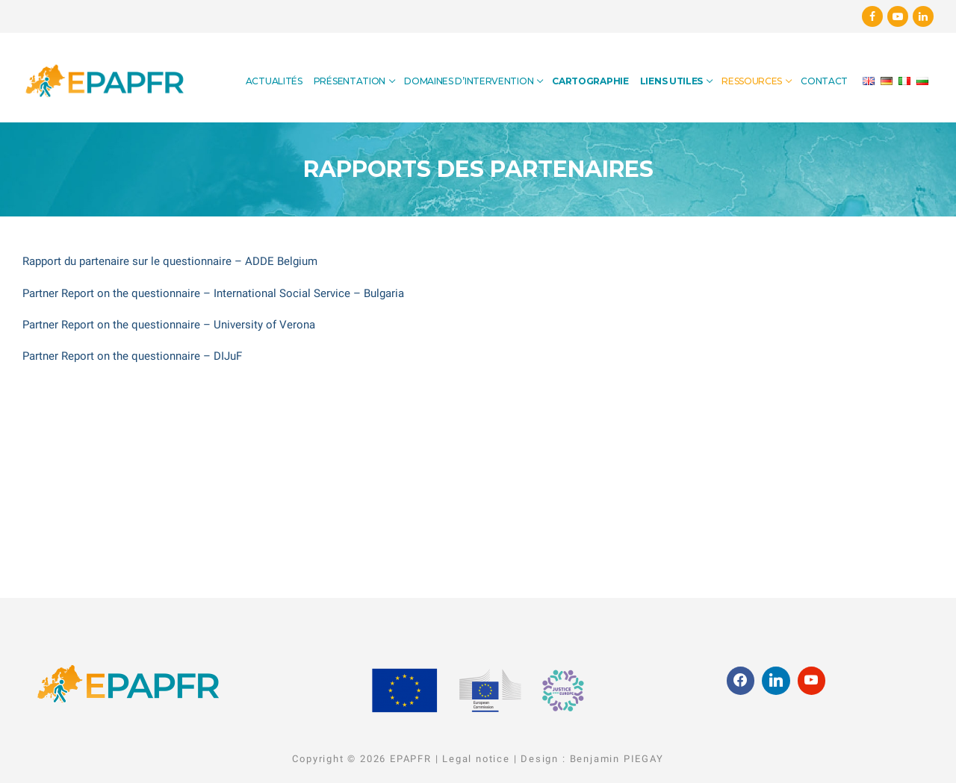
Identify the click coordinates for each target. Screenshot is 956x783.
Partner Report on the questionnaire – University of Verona (168, 324)
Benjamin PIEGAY (617, 758)
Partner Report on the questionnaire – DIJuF (132, 356)
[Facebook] (872, 16)
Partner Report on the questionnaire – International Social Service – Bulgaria (213, 293)
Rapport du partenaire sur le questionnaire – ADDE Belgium (169, 261)
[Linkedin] (923, 16)
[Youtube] (897, 16)
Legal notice (476, 758)
